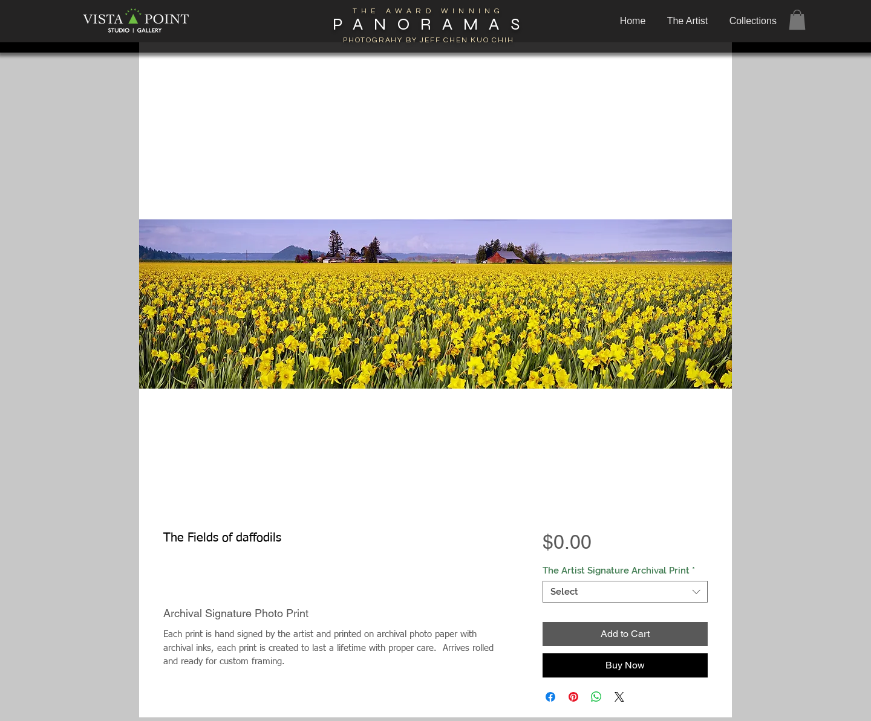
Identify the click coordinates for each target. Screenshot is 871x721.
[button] (754, 21)
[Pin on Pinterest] (573, 697)
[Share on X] (619, 697)
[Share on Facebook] (550, 697)
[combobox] (625, 592)
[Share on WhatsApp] (596, 697)
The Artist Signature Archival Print (619, 570)
